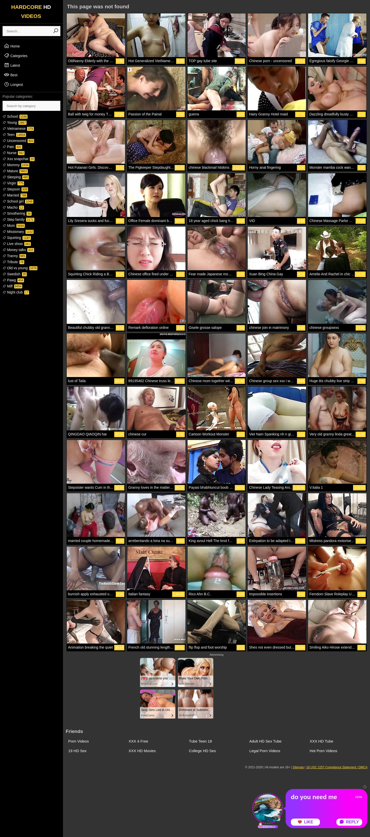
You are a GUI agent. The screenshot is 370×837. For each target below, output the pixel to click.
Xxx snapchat (19, 159)
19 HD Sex (77, 751)
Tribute (13, 262)
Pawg (13, 280)
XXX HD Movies (142, 751)
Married (15, 195)
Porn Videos (78, 741)
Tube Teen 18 (200, 741)
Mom (14, 226)
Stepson (15, 189)
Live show (17, 244)
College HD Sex (202, 751)
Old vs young (20, 268)
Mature (15, 171)
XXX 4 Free (138, 741)
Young (15, 122)
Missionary (18, 232)
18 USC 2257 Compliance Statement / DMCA (336, 767)
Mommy (16, 165)
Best (10, 75)
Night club (16, 292)
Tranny (14, 256)
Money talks (18, 250)
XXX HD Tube (321, 741)
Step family (18, 219)
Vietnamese (18, 129)
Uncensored (18, 141)
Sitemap (298, 767)
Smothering (17, 213)
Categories (16, 55)
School (15, 116)
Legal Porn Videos (264, 751)
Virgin (13, 183)
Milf (12, 286)
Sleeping (16, 177)
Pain (12, 147)
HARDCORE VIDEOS (31, 11)
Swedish (15, 274)
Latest (12, 65)
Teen (14, 135)
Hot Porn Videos (323, 751)
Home (12, 46)
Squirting (17, 238)
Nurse (14, 153)
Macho (13, 207)
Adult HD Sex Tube (265, 741)
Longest (13, 84)
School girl (18, 201)
